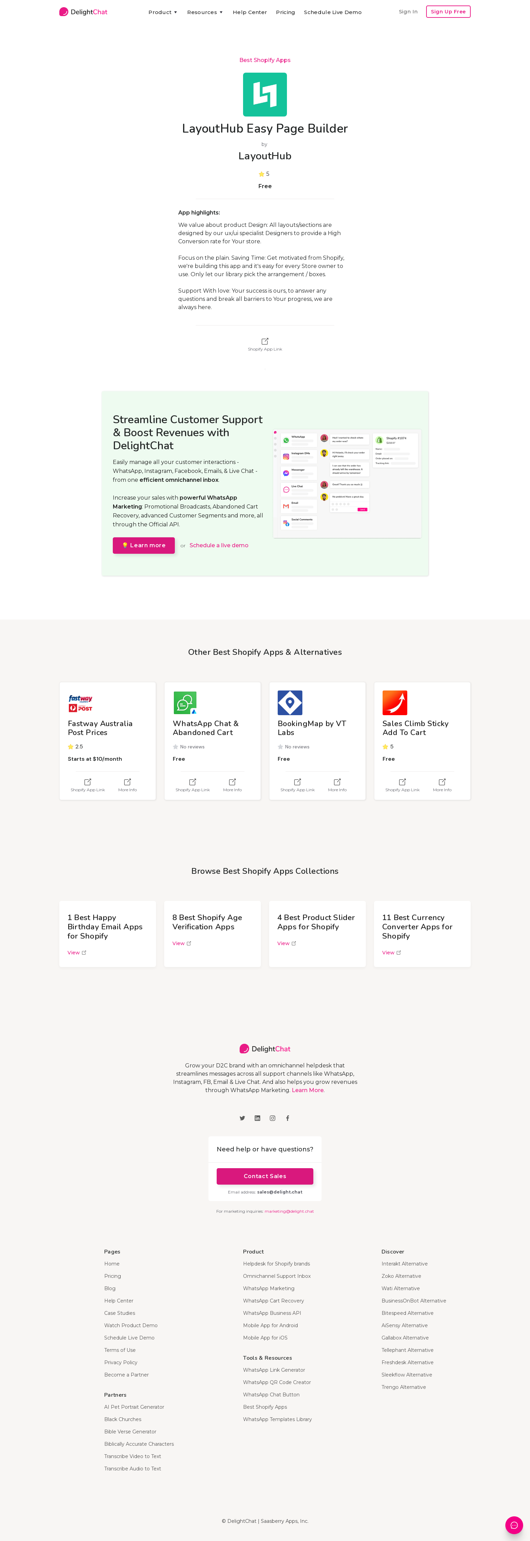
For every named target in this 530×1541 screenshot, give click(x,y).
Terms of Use (120, 1350)
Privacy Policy (120, 1362)
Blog (110, 1288)
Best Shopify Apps (265, 60)
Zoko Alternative (401, 1276)
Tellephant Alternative (408, 1350)
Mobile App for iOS (265, 1338)
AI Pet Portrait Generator (134, 1407)
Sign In (408, 11)
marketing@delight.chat (289, 1211)
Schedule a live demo (219, 545)
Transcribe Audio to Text (132, 1469)
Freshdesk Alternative (408, 1362)
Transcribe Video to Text (132, 1456)
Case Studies (119, 1313)
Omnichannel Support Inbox (277, 1276)
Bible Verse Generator (130, 1432)
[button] (163, 12)
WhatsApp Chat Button (271, 1395)
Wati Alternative (401, 1288)
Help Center (250, 12)
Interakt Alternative (405, 1264)
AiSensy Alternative (405, 1325)
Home (112, 1264)
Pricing (285, 12)
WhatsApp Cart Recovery (273, 1301)
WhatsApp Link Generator (274, 1370)
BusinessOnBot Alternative (414, 1301)
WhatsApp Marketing (268, 1288)
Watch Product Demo (131, 1325)
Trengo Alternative (404, 1387)
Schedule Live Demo (332, 12)
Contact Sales (265, 1176)
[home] (83, 11)
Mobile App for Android (270, 1325)
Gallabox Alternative (405, 1338)
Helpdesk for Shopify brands (276, 1264)
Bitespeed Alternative (408, 1313)
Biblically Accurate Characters (139, 1444)
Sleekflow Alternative (407, 1375)
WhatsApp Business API (272, 1313)
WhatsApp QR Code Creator (277, 1382)
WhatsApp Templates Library (277, 1419)
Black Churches (122, 1419)
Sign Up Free (448, 12)
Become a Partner (126, 1375)
